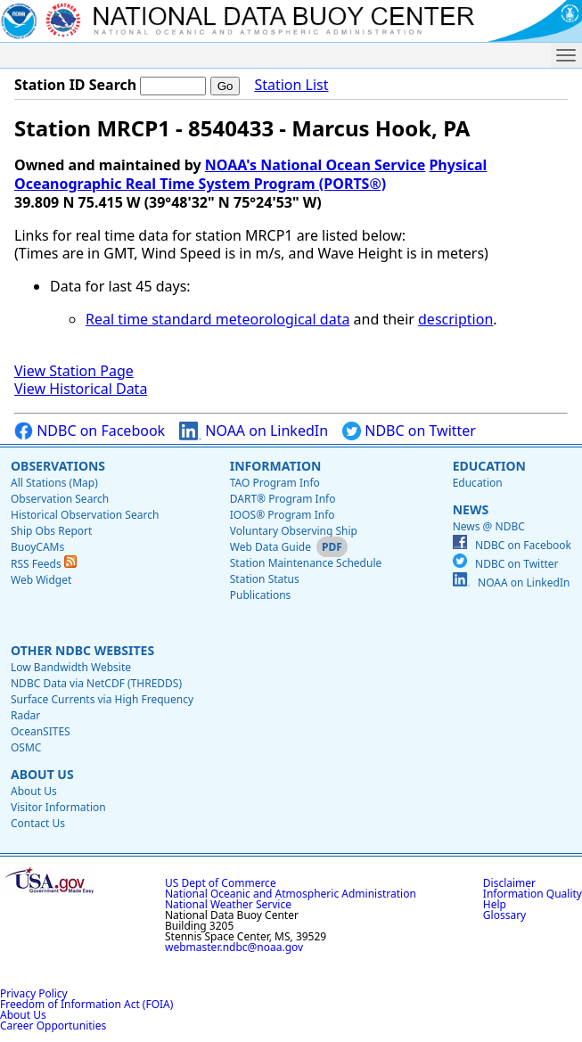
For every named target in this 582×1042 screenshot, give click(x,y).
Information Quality (532, 893)
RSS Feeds (44, 563)
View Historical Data (80, 388)
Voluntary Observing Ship (293, 530)
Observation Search (60, 498)
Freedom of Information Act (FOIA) (86, 1004)
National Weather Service (228, 904)
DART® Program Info (283, 498)
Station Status (264, 579)
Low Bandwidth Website (71, 667)
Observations (58, 465)
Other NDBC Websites (82, 650)
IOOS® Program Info (282, 514)
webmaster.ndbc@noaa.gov (234, 947)
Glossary (504, 915)
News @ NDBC (489, 526)
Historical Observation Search (85, 514)
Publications (260, 595)
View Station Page (74, 371)
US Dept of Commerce (220, 882)
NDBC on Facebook (89, 431)
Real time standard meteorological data (217, 319)
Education (489, 465)
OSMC (26, 747)
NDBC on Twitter (409, 431)
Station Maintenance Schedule (306, 562)
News (470, 509)
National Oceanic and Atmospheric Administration (290, 893)
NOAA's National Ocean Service (315, 165)
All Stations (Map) (54, 482)
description (455, 319)
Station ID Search (75, 84)
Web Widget (41, 579)
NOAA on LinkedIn (253, 431)
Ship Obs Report (51, 530)
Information (276, 465)
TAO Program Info (275, 482)
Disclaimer (509, 882)
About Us (42, 774)
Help (494, 904)
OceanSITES (40, 731)
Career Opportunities (53, 1025)
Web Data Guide (270, 546)
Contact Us (38, 823)
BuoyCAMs (37, 546)
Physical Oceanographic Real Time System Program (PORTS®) (250, 174)
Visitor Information (58, 807)
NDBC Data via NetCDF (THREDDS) (96, 683)
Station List (291, 85)
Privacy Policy (34, 993)
